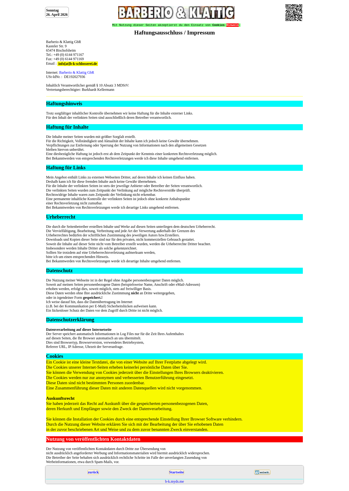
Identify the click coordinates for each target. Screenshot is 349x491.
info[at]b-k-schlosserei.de (77, 64)
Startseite (176, 472)
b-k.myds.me (174, 482)
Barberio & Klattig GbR (76, 72)
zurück (93, 472)
